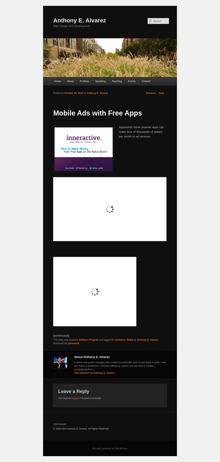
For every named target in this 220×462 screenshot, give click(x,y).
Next (163, 93)
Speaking (100, 81)
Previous (149, 93)
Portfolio (84, 81)
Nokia (130, 340)
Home (57, 81)
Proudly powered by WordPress (109, 448)
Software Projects (89, 340)
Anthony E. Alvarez (79, 20)
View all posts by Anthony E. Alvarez (96, 373)
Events (132, 81)
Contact (146, 81)
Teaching (117, 81)
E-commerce (119, 340)
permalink (73, 343)
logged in (76, 398)
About (70, 81)
